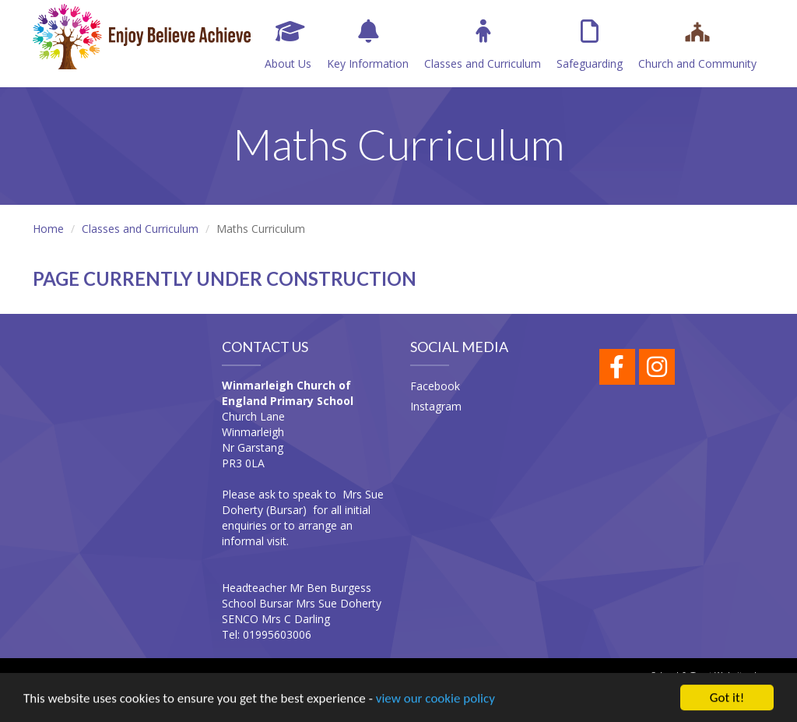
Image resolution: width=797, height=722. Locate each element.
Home (48, 228)
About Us (288, 45)
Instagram (436, 406)
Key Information (368, 45)
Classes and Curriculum (482, 45)
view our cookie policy (435, 700)
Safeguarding (589, 45)
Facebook (435, 386)
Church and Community (697, 45)
